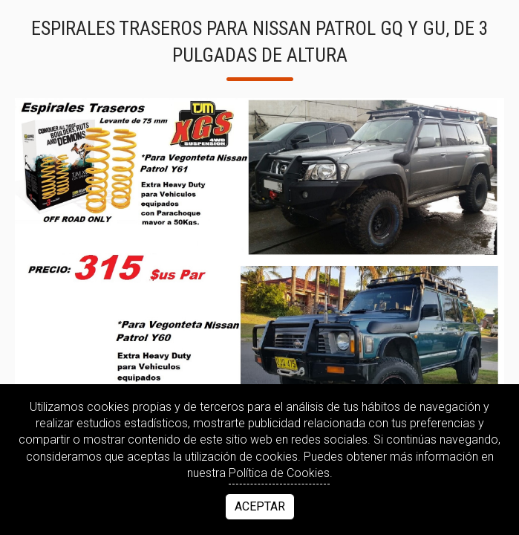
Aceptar (260, 506)
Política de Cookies (279, 473)
